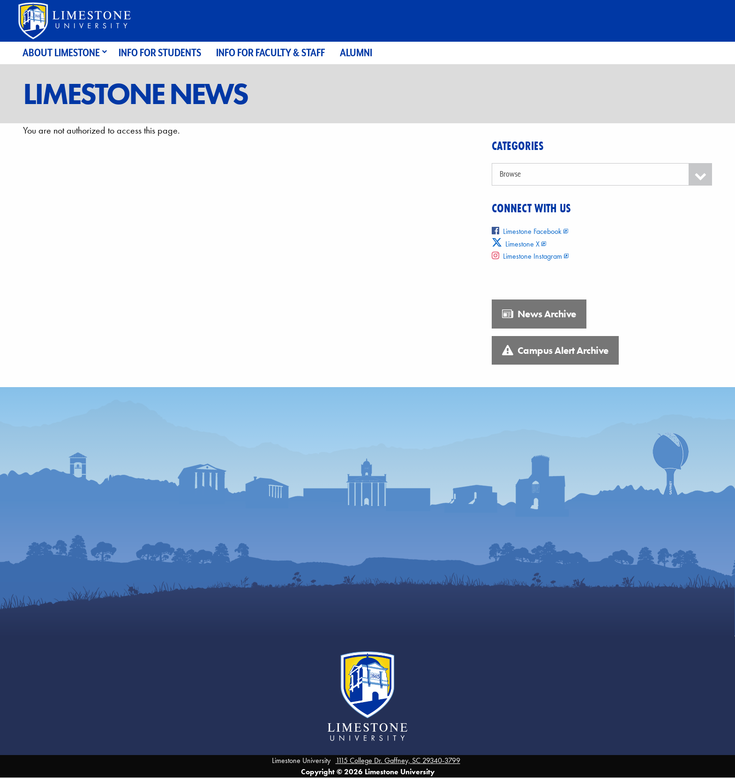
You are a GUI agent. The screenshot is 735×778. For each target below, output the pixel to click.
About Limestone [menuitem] (61, 53)
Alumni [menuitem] (356, 53)
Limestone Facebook (527, 231)
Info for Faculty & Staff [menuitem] (270, 53)
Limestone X (516, 244)
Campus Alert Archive (555, 350)
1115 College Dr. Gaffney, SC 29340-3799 (398, 760)
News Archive (539, 314)
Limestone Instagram (527, 256)
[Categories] (602, 174)
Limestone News (135, 94)
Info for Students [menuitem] (160, 53)
